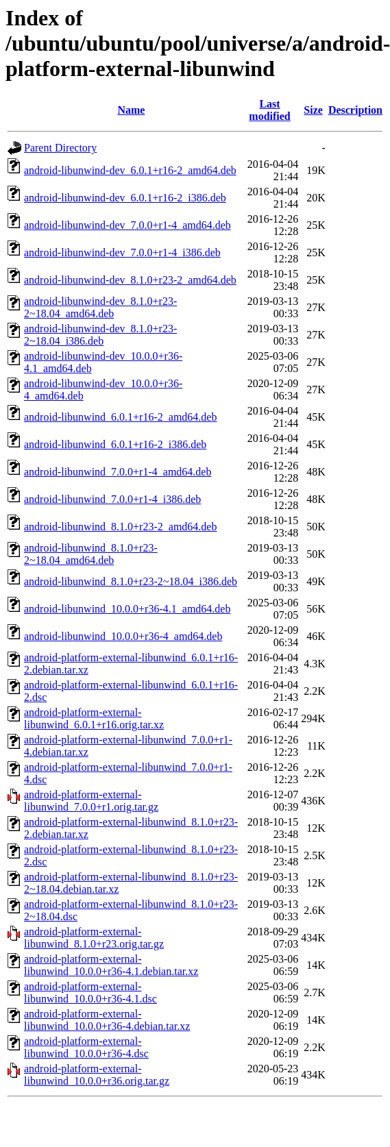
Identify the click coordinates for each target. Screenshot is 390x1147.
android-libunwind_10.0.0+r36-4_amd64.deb (123, 636)
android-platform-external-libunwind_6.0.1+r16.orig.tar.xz (94, 718)
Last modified (269, 110)
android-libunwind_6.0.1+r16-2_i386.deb (115, 444)
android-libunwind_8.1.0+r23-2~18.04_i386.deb (130, 581)
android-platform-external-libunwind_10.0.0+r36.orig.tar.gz (96, 1075)
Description (355, 110)
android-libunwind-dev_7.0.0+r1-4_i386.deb (122, 252)
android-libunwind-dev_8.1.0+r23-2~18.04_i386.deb (100, 335)
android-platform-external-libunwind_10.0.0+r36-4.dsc (86, 1047)
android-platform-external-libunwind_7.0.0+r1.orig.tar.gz (91, 801)
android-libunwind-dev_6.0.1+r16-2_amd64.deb (130, 170)
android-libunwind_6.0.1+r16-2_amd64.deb (120, 417)
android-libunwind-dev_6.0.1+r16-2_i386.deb (125, 198)
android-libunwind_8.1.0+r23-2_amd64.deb (120, 526)
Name (131, 110)
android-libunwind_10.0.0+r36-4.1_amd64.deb (127, 609)
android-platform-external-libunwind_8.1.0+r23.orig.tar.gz (94, 938)
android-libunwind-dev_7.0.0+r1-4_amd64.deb (127, 225)
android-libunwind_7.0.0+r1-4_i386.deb (112, 499)
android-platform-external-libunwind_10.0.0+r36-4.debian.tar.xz (107, 1020)
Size (313, 110)
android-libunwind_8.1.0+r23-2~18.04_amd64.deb (91, 554)
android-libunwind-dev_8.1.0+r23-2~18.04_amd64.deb (100, 307)
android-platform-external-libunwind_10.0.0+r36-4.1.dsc (90, 992)
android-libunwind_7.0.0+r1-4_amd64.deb (117, 472)
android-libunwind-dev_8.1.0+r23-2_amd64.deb (130, 280)
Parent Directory (60, 147)
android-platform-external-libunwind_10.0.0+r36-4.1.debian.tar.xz (111, 965)
